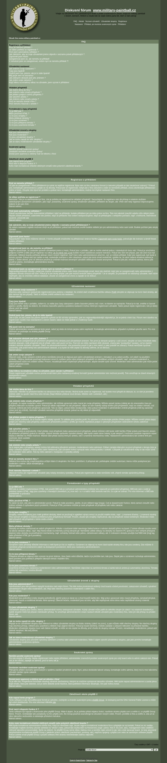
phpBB (79, 759)
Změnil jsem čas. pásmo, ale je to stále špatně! (29, 73)
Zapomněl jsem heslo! (18, 56)
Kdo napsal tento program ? (21, 161)
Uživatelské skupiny (109, 21)
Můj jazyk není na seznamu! (21, 75)
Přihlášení (122, 24)
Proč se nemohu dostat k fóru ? (22, 101)
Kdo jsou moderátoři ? (18, 135)
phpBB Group (98, 700)
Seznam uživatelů (92, 21)
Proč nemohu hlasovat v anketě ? (23, 104)
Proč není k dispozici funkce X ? (23, 163)
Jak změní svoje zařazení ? (21, 80)
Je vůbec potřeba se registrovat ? (23, 50)
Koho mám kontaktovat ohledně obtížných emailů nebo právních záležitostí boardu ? (45, 166)
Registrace (122, 21)
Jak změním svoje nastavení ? (22, 69)
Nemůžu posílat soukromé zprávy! (24, 149)
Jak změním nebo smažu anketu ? (24, 99)
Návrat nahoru (15, 192)
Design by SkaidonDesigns (77, 760)
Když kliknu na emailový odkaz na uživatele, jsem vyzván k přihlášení (39, 82)
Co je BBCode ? (16, 111)
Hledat (81, 21)
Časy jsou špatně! (17, 71)
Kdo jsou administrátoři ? (20, 132)
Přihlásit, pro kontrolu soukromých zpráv (100, 24)
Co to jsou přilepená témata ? (22, 123)
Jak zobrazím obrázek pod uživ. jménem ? (27, 78)
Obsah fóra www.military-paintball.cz (24, 38)
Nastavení (79, 24)
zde (54, 702)
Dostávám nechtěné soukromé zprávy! (26, 151)
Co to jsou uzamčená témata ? (22, 125)
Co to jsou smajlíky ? (18, 116)
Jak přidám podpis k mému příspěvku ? (26, 94)
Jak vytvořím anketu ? (18, 97)
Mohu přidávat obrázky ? (19, 118)
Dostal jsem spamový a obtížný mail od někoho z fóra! (32, 154)
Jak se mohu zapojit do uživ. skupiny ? (25, 139)
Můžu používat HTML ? (19, 113)
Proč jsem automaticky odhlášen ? (24, 52)
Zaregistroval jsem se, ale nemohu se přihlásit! (29, 59)
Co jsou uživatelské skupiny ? (22, 137)
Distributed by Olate (91, 760)
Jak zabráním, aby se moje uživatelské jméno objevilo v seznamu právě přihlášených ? (47, 54)
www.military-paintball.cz (114, 10)
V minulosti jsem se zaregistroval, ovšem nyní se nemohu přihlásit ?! (39, 61)
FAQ (75, 21)
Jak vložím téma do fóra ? (20, 90)
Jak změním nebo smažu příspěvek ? (25, 92)
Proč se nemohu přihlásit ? (20, 47)
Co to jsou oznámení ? (19, 120)
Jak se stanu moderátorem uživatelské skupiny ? (30, 142)
